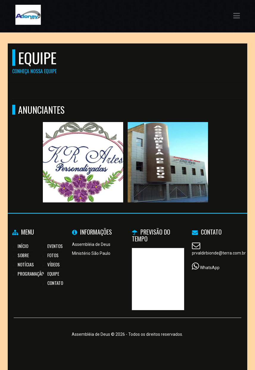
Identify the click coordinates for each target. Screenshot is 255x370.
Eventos (55, 246)
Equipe (53, 273)
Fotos (53, 255)
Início (23, 246)
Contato (55, 283)
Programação (31, 273)
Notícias (26, 264)
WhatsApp (210, 267)
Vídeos (53, 264)
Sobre (23, 255)
